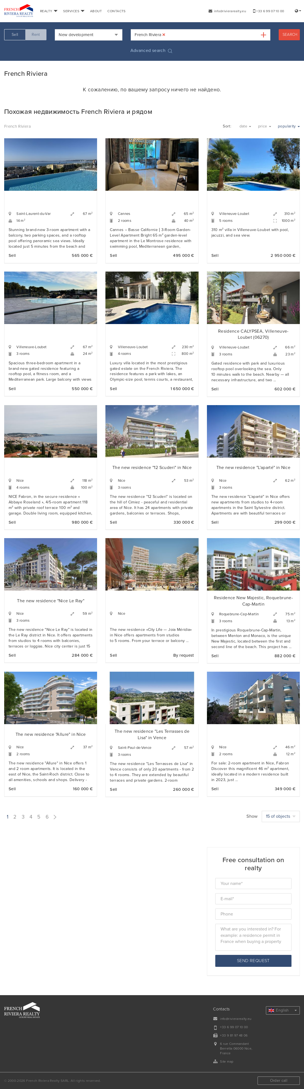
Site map (226, 1061)
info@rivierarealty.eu (227, 11)
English (283, 1010)
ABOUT (96, 11)
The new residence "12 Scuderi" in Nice (152, 467)
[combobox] (88, 35)
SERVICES (73, 11)
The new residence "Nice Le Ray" (50, 601)
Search (290, 34)
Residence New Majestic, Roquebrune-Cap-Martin (253, 601)
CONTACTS (116, 11)
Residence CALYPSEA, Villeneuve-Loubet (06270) (253, 334)
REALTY (49, 11)
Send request (253, 960)
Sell (15, 34)
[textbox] (170, 34)
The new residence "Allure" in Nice (51, 734)
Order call (279, 1080)
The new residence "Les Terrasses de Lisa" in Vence (152, 735)
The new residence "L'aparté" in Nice (253, 467)
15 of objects (281, 816)
